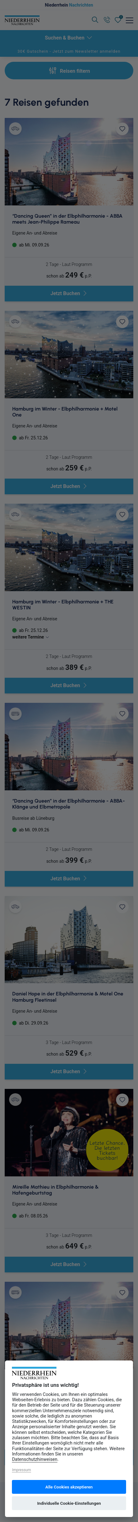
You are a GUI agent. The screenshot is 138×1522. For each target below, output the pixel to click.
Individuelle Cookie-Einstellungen (69, 1503)
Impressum (21, 1470)
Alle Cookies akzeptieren (69, 1486)
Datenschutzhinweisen (34, 1459)
